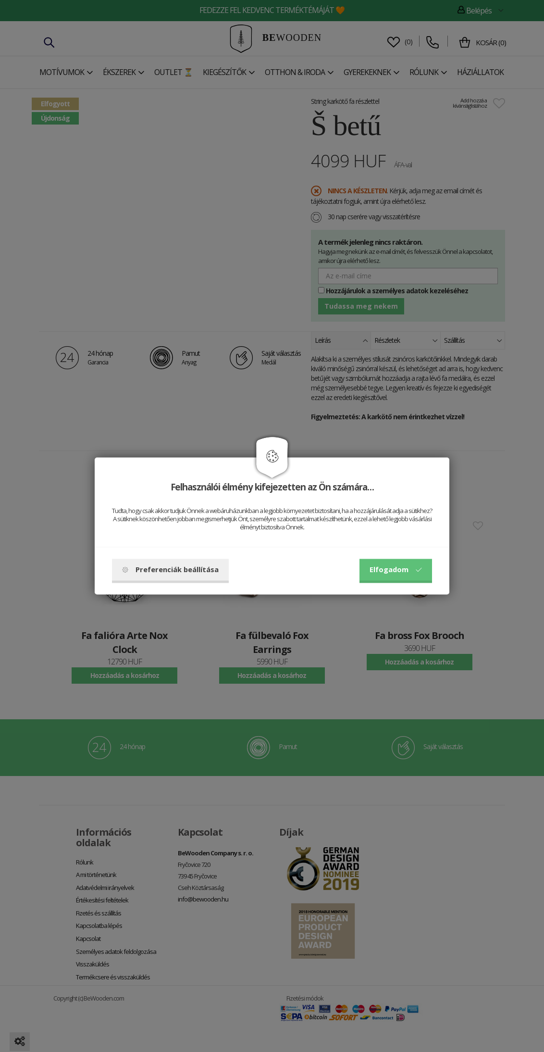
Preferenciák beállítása (170, 570)
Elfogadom (396, 570)
